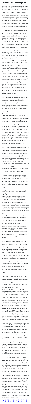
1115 (24, 400)
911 (16, 401)
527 (18, 401)
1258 (8, 400)
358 (5, 399)
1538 (24, 399)
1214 (11, 401)
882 (2, 399)
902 (21, 401)
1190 (3, 400)
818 (15, 399)
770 (13, 400)
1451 (8, 399)
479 (11, 400)
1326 (5, 401)
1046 (24, 401)
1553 (18, 399)
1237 (13, 401)
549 (16, 400)
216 (2, 401)
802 (26, 400)
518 (21, 399)
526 (8, 401)
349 (13, 399)
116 (26, 401)
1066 (5, 400)
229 (26, 399)
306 (10, 399)
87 (18, 400)
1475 (21, 400)
